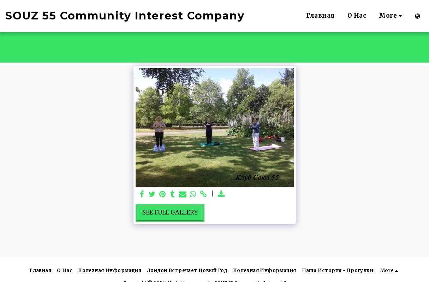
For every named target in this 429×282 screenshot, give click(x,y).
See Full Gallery (170, 212)
